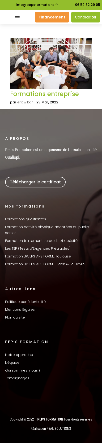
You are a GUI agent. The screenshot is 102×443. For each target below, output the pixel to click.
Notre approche (19, 354)
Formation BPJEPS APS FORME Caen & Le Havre (45, 263)
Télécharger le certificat (35, 182)
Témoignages (17, 378)
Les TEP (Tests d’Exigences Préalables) (38, 248)
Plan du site (15, 317)
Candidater (86, 17)
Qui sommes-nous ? (23, 370)
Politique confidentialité (25, 301)
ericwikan (25, 102)
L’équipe (12, 362)
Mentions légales (20, 309)
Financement (51, 17)
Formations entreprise (44, 94)
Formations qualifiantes (25, 219)
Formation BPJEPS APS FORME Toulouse (38, 256)
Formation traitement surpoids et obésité (41, 240)
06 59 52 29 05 (87, 4)
